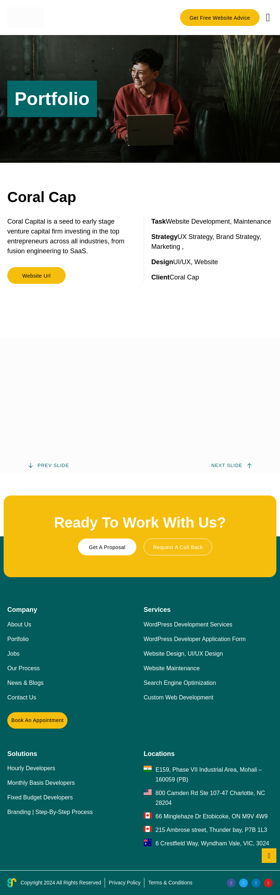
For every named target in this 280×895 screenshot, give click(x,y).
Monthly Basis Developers (41, 783)
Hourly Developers (31, 768)
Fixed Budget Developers (40, 797)
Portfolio (18, 639)
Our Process (23, 668)
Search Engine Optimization (180, 683)
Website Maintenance (172, 668)
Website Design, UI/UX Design (183, 654)
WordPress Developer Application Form (195, 639)
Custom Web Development (178, 697)
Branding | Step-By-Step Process (50, 812)
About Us (19, 624)
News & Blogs (25, 683)
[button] (268, 17)
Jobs (13, 654)
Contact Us (21, 697)
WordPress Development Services (188, 624)
